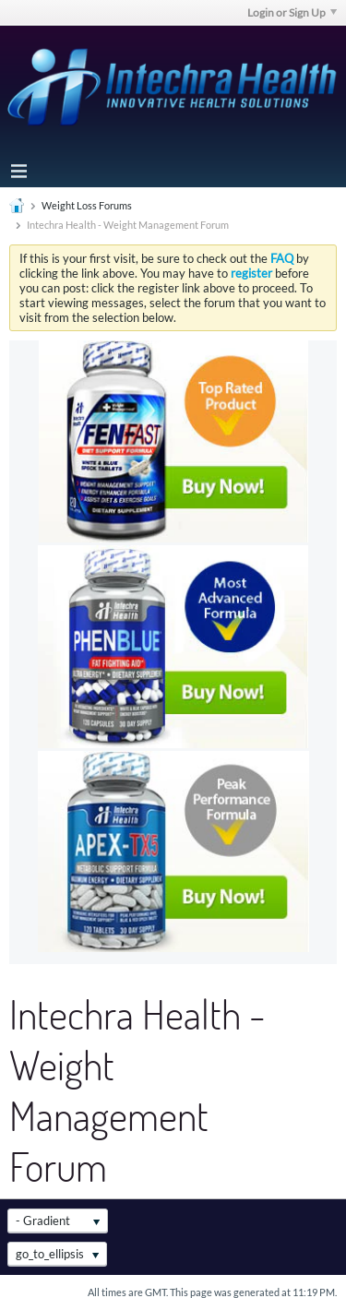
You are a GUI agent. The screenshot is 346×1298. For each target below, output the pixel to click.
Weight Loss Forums (87, 205)
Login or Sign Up (292, 12)
